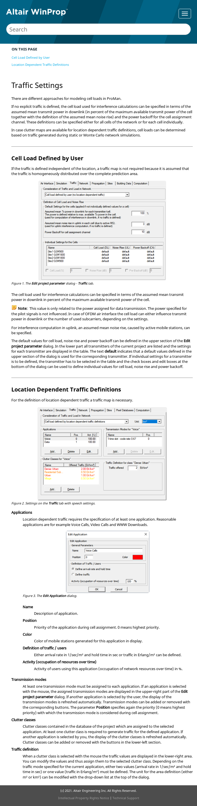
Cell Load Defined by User (31, 57)
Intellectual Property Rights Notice (83, 798)
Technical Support (126, 798)
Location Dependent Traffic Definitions (40, 64)
